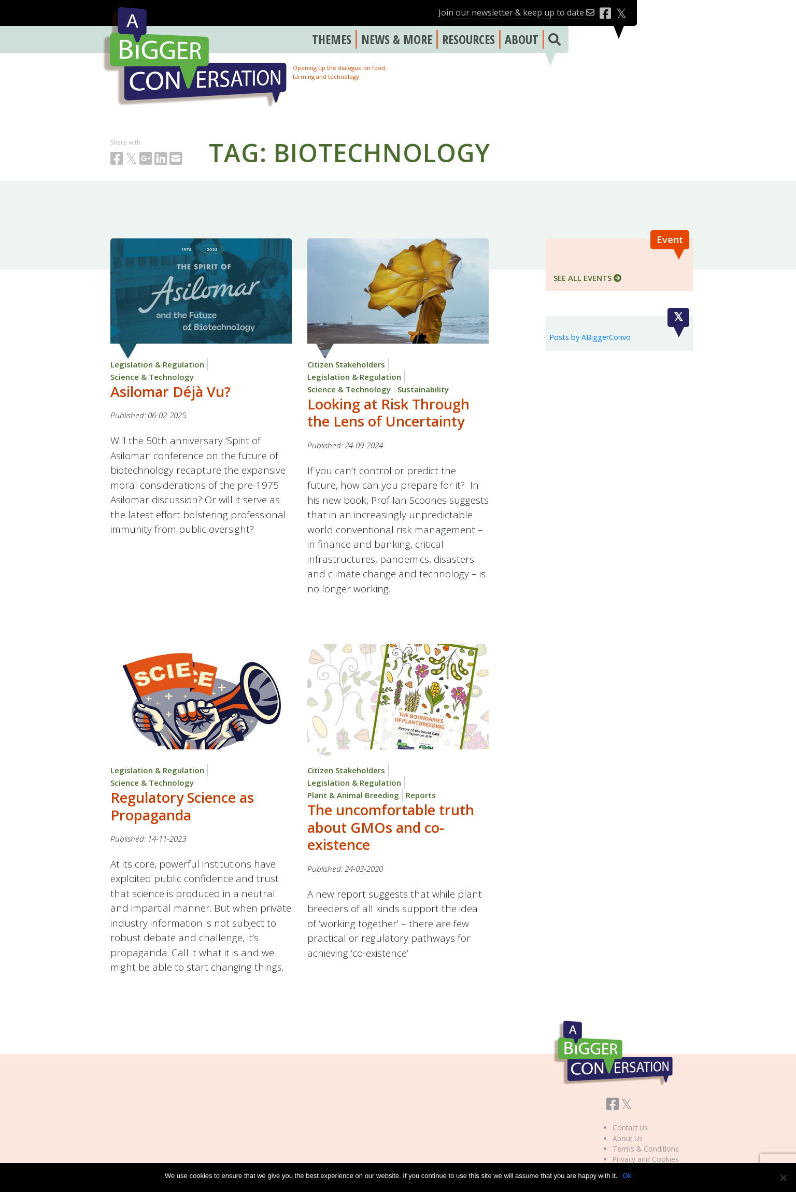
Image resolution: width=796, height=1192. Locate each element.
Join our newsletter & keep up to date (516, 12)
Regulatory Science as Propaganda (182, 806)
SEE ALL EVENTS (587, 278)
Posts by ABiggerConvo (590, 337)
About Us (628, 1138)
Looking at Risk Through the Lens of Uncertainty (388, 412)
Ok (626, 1176)
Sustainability (423, 389)
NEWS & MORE (396, 39)
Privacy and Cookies (646, 1159)
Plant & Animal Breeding (353, 795)
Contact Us (630, 1127)
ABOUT (521, 39)
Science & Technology (152, 377)
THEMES (331, 39)
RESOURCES (468, 39)
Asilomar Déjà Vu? (170, 391)
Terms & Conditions (646, 1149)
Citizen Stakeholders (346, 364)
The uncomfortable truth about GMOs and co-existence (390, 827)
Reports (421, 795)
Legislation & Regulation (157, 364)
